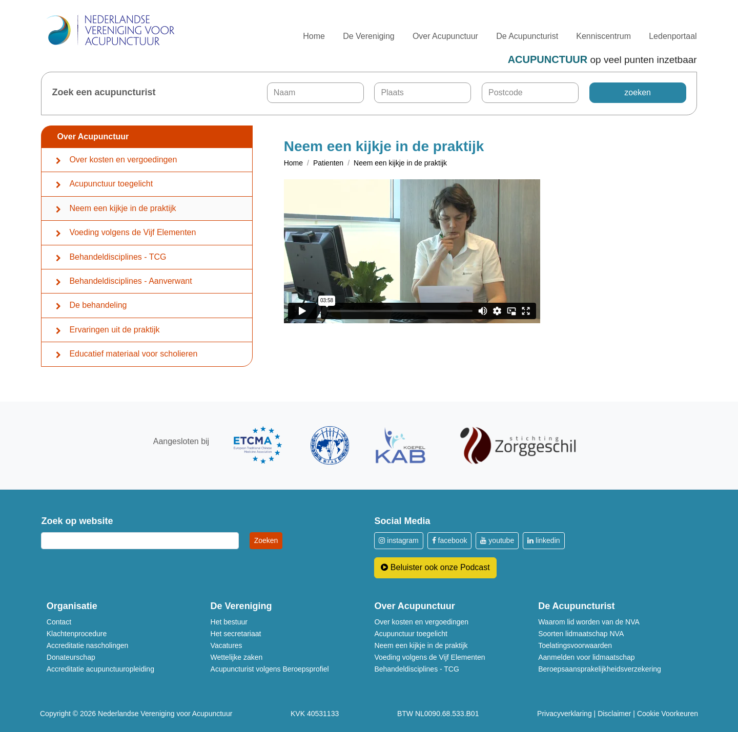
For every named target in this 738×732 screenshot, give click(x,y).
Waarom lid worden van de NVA (589, 622)
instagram (398, 540)
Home (314, 36)
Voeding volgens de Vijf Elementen (132, 232)
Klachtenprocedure (77, 634)
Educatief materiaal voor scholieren (133, 353)
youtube (497, 540)
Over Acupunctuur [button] (445, 36)
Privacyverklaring (564, 713)
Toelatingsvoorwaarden (575, 645)
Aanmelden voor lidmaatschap (586, 657)
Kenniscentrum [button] (603, 36)
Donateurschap (71, 657)
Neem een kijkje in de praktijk (122, 208)
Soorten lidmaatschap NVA (581, 634)
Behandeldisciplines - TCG (117, 257)
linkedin (543, 540)
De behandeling (98, 305)
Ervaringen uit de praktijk (114, 329)
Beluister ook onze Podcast (435, 567)
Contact (59, 622)
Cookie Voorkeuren (667, 713)
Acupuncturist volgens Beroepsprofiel (270, 669)
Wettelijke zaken (237, 657)
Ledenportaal (672, 36)
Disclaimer (614, 713)
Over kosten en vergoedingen (123, 159)
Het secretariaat (236, 634)
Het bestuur (229, 622)
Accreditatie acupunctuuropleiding (100, 669)
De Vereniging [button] (369, 36)
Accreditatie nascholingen (88, 645)
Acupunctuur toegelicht (111, 183)
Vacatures (226, 645)
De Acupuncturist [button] (527, 36)
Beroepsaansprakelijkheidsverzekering (599, 669)
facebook (449, 540)
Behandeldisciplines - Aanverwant (130, 281)
